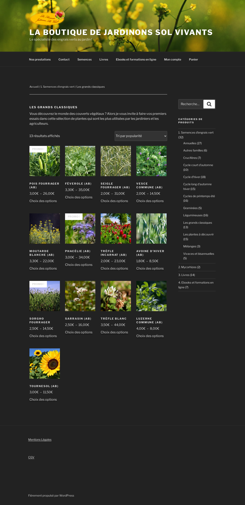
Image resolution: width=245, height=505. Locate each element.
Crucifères (190, 157)
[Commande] (141, 136)
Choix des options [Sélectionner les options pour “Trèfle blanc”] (114, 332)
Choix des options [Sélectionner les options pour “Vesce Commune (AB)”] (150, 201)
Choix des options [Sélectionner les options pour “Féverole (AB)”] (78, 197)
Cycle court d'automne (198, 165)
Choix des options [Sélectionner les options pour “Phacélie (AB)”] (78, 265)
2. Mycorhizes (187, 267)
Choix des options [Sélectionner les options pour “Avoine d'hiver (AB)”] (150, 268)
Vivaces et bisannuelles (198, 253)
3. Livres (183, 275)
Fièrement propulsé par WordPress (51, 495)
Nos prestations (40, 59)
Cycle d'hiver (191, 177)
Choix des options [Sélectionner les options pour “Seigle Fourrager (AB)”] (114, 201)
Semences (84, 59)
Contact (64, 59)
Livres (103, 59)
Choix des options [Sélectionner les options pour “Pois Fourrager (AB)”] (43, 201)
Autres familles (193, 150)
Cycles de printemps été (199, 196)
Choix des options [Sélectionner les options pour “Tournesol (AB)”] (43, 399)
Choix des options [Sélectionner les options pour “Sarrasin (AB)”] (78, 332)
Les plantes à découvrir (198, 234)
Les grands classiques (197, 222)
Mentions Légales (39, 439)
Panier (193, 59)
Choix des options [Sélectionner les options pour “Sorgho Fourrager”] (43, 336)
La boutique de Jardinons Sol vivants (121, 32)
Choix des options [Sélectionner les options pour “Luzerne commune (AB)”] (150, 336)
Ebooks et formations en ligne (136, 59)
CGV (31, 457)
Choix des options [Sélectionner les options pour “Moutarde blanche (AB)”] (43, 268)
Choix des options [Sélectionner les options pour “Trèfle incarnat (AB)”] (114, 268)
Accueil (33, 86)
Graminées (190, 208)
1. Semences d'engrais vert (58, 86)
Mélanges (189, 246)
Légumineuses (193, 215)
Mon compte (172, 59)
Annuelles (189, 143)
